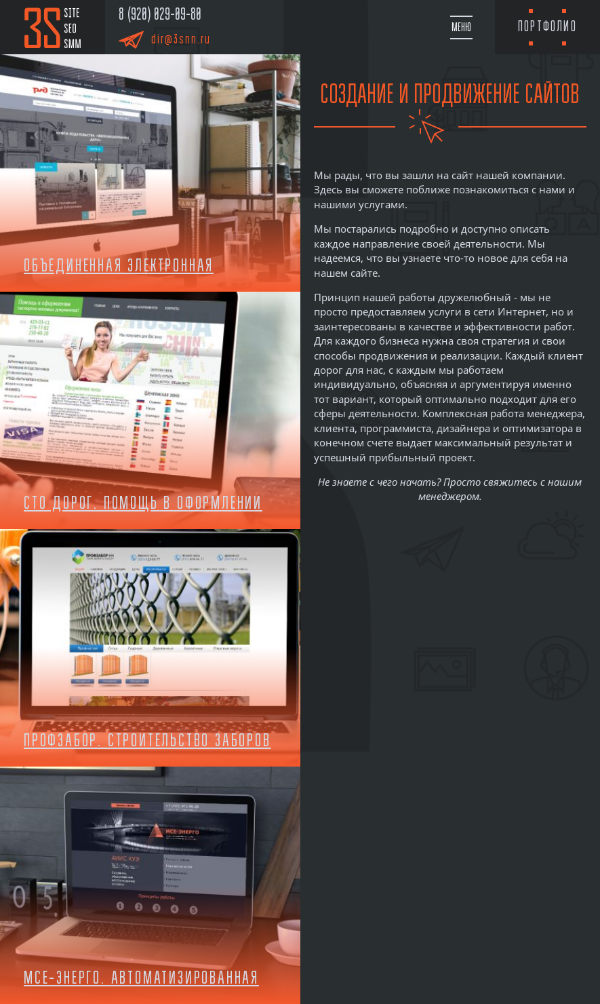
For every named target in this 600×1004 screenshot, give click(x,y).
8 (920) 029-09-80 (160, 14)
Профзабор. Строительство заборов (147, 740)
